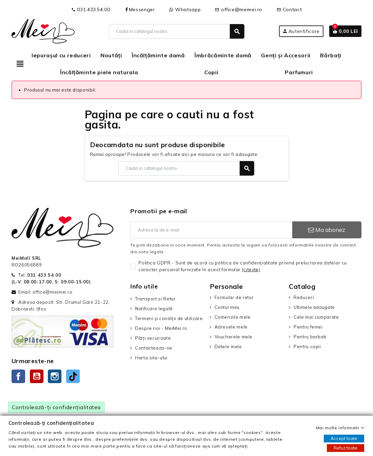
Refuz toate (345, 448)
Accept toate (344, 438)
